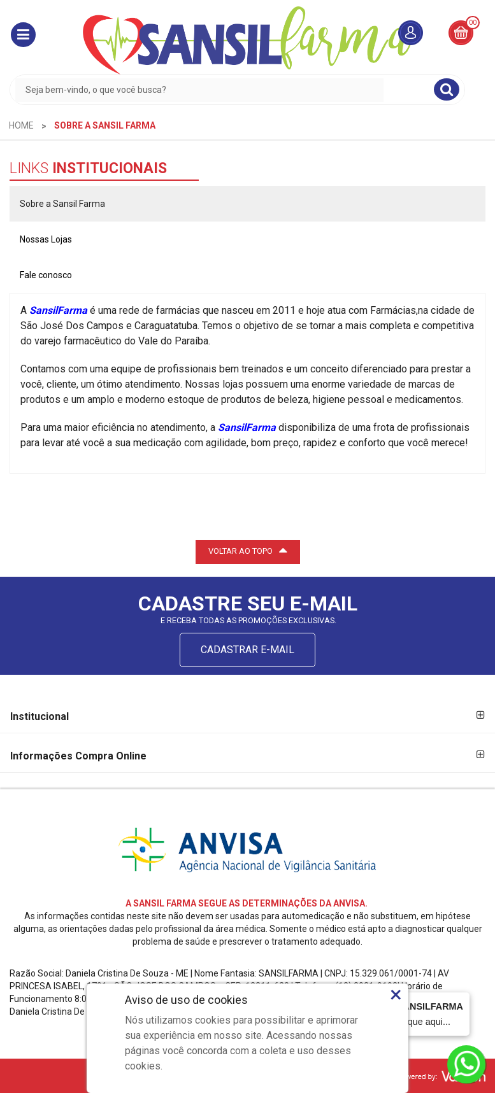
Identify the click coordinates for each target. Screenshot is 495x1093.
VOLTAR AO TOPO (247, 550)
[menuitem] (21, 125)
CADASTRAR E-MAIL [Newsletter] (247, 650)
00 (473, 22)
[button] (23, 34)
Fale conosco (46, 275)
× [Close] (396, 994)
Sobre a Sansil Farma (62, 204)
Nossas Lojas (46, 239)
